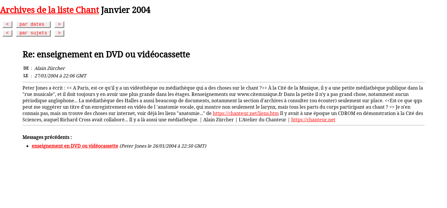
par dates (33, 24)
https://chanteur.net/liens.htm (246, 113)
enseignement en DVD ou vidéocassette (75, 146)
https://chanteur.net (313, 119)
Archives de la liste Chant (49, 9)
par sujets (33, 33)
